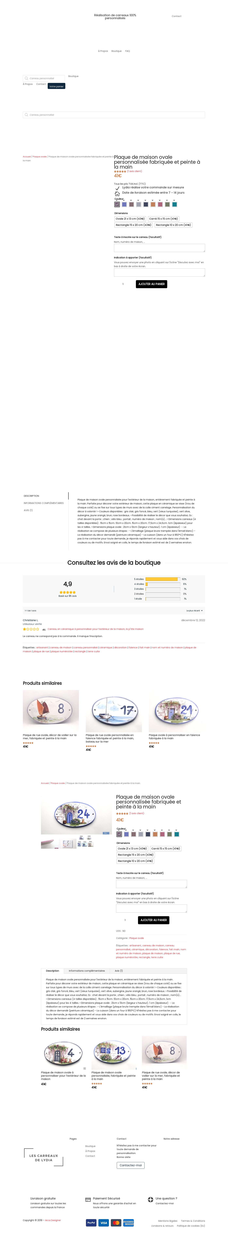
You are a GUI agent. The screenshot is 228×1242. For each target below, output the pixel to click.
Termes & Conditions (193, 1221)
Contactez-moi (131, 1165)
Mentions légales (167, 1221)
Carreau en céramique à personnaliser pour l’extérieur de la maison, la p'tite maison (96, 629)
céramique (106, 647)
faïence (133, 647)
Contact (176, 16)
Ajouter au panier (151, 284)
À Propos (103, 51)
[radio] (117, 204)
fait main (144, 647)
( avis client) (134, 171)
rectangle (80, 651)
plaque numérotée (62, 651)
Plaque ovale (40, 156)
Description (31, 496)
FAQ (127, 51)
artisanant (42, 647)
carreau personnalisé (86, 647)
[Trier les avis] (194, 610)
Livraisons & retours (162, 1226)
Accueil (27, 156)
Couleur (118, 199)
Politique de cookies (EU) (191, 1226)
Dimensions (121, 213)
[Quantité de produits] (123, 284)
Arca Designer (53, 1220)
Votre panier (56, 86)
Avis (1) (28, 510)
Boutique (117, 51)
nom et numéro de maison (167, 647)
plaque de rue (41, 651)
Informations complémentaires (44, 503)
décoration (120, 647)
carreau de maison (61, 647)
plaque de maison (152, 953)
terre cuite (94, 651)
